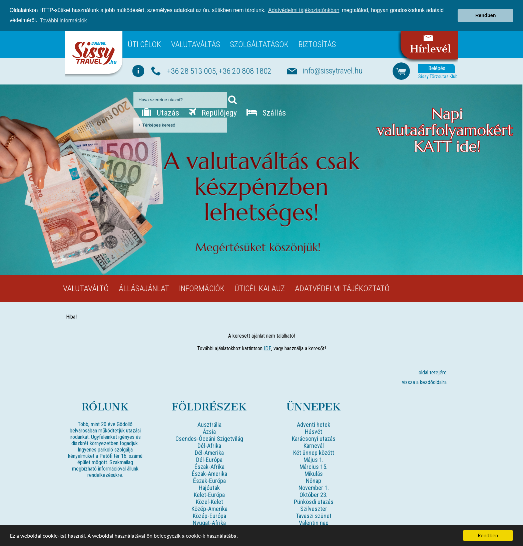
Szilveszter (313, 508)
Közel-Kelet (209, 501)
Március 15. (314, 466)
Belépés (436, 68)
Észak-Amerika (209, 473)
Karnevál (314, 445)
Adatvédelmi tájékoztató (342, 288)
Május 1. (314, 459)
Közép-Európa (209, 515)
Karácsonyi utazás (314, 438)
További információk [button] (63, 20)
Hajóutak (209, 487)
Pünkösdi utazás (314, 501)
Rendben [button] (485, 15)
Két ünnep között (313, 452)
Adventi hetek (313, 424)
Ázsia (209, 431)
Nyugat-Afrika (209, 522)
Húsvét (313, 431)
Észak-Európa (209, 480)
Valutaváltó (86, 288)
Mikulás (314, 473)
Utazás (160, 112)
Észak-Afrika (209, 466)
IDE (267, 348)
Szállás (266, 112)
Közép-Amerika (209, 508)
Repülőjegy (213, 112)
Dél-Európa (209, 459)
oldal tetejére (433, 372)
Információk (201, 288)
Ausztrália (209, 424)
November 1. (314, 487)
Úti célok (144, 44)
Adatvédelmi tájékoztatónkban (303, 10)
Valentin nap (314, 522)
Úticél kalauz (259, 288)
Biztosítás (317, 44)
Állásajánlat (144, 288)
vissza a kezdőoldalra (424, 382)
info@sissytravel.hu (333, 70)
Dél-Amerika (209, 452)
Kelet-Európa (209, 494)
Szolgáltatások (259, 44)
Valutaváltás (195, 44)
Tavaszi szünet (314, 515)
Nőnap (313, 480)
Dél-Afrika (209, 445)
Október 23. (314, 494)
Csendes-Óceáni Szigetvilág (209, 438)
